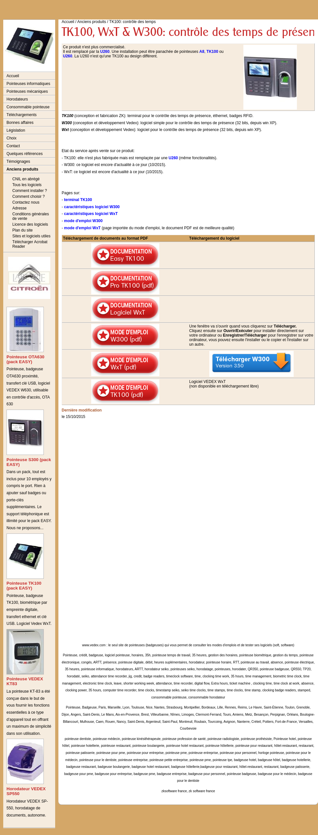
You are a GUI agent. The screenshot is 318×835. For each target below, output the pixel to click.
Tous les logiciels (27, 185)
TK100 (212, 51)
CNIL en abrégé (26, 179)
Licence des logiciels (30, 224)
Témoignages (18, 161)
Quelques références (24, 153)
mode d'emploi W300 (83, 221)
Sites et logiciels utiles (31, 236)
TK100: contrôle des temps (132, 21)
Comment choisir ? (28, 196)
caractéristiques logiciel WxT (90, 213)
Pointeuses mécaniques (27, 91)
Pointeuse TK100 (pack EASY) (23, 585)
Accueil (12, 76)
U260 (105, 51)
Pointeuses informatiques (28, 83)
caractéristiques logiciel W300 (91, 207)
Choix (11, 138)
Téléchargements (21, 115)
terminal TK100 (78, 199)
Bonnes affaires (19, 122)
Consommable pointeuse (28, 107)
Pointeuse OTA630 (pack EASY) (25, 359)
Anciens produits (22, 169)
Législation (15, 130)
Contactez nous (25, 202)
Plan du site (22, 230)
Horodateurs (17, 99)
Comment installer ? (29, 190)
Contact (13, 146)
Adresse (19, 208)
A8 (201, 51)
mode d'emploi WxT (82, 228)
